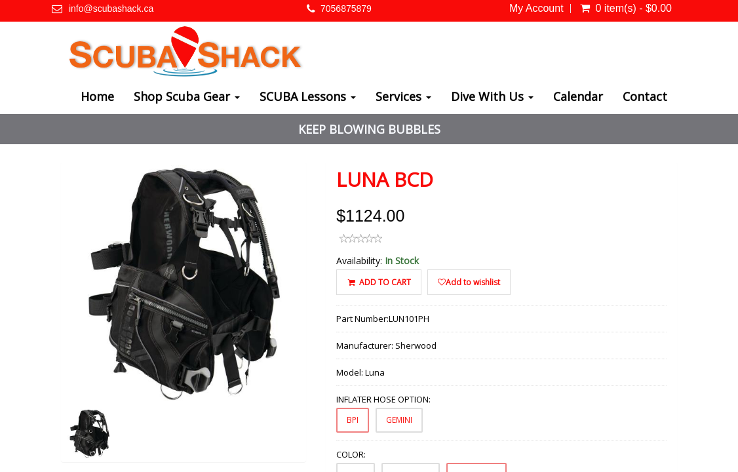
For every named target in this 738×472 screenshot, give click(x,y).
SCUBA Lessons (308, 96)
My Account (536, 8)
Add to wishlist (469, 282)
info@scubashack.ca (111, 8)
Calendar (578, 96)
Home (97, 96)
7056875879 (346, 8)
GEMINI (399, 419)
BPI (353, 419)
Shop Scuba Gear (187, 96)
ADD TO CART (378, 282)
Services (403, 96)
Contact (645, 96)
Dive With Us (492, 96)
